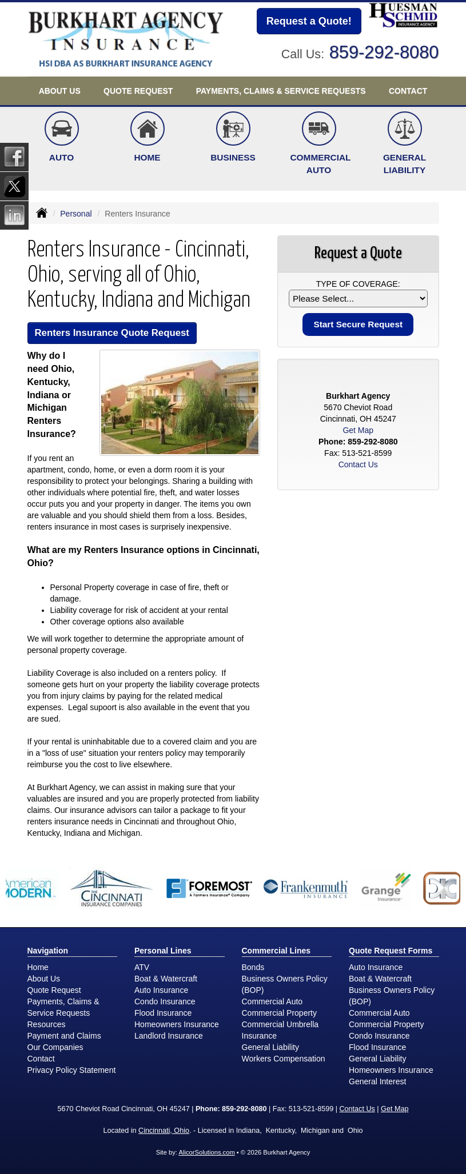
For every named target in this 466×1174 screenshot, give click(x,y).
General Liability (270, 1047)
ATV (141, 967)
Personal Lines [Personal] (163, 950)
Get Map (357, 430)
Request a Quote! (309, 21)
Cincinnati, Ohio (163, 1131)
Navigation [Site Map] (48, 950)
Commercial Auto (272, 1001)
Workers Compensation (283, 1058)
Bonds (253, 967)
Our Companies (55, 1047)
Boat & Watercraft (165, 978)
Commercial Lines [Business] (276, 950)
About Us (44, 978)
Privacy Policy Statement (71, 1070)
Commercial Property (279, 1012)
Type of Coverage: (358, 284)
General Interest (377, 1081)
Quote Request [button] (138, 90)
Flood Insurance (163, 1012)
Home (38, 967)
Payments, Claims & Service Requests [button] (281, 90)
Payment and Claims (64, 1035)
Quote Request (54, 990)
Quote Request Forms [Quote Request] (390, 950)
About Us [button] (60, 90)
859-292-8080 (384, 52)
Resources (46, 1024)
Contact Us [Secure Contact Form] (358, 464)
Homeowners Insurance (176, 1024)
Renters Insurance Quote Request (112, 332)
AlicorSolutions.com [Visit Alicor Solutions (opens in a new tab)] (206, 1152)
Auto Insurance (161, 990)
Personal (75, 213)
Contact (408, 90)
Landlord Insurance (168, 1035)
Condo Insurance (165, 1001)
